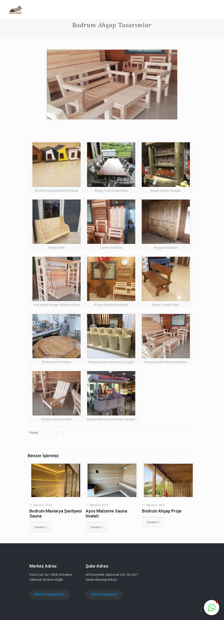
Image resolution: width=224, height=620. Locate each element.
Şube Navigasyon (104, 594)
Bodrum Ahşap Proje (162, 510)
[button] (211, 607)
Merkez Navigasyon (49, 594)
